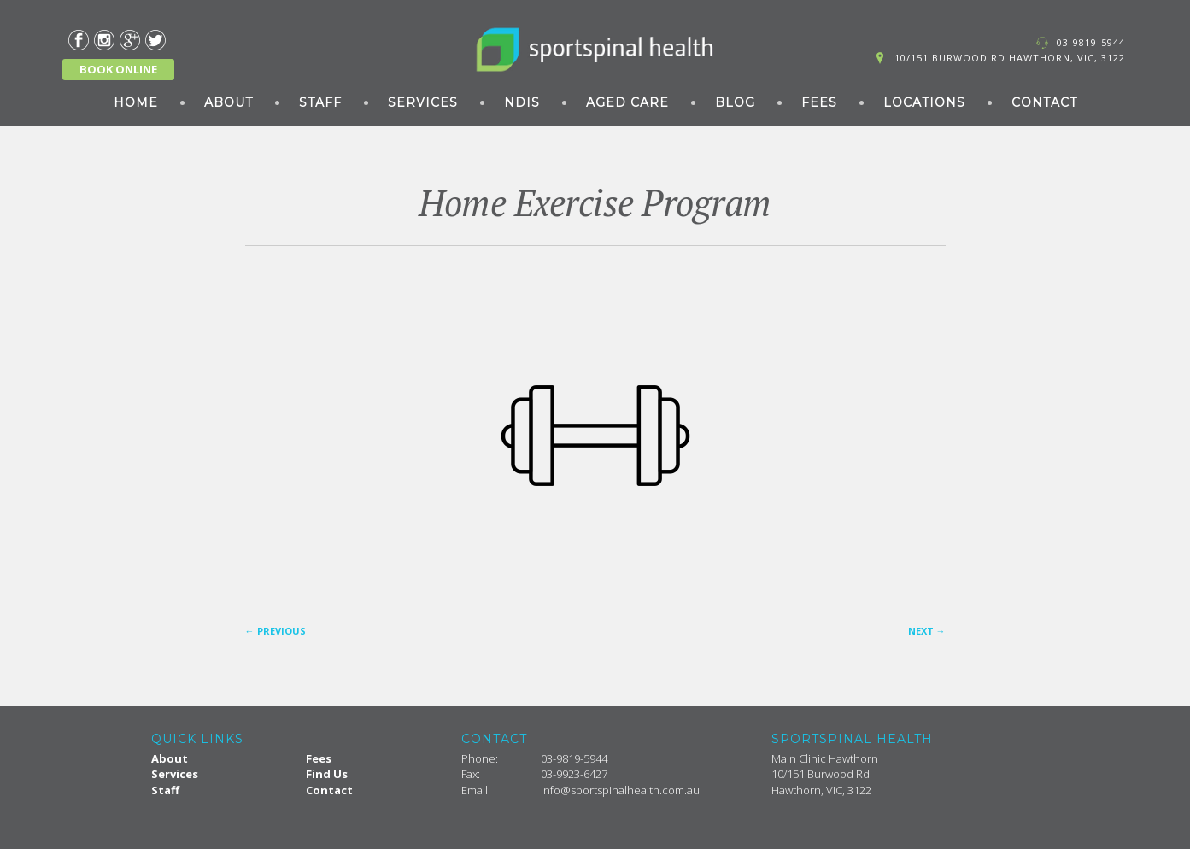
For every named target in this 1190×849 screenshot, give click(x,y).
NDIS (522, 102)
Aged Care (627, 102)
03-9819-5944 (1091, 42)
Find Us (327, 774)
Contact (1044, 102)
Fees (819, 102)
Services (423, 102)
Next (927, 630)
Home (136, 102)
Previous (275, 630)
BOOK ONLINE (118, 69)
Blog (735, 102)
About (228, 102)
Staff (320, 102)
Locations (924, 102)
